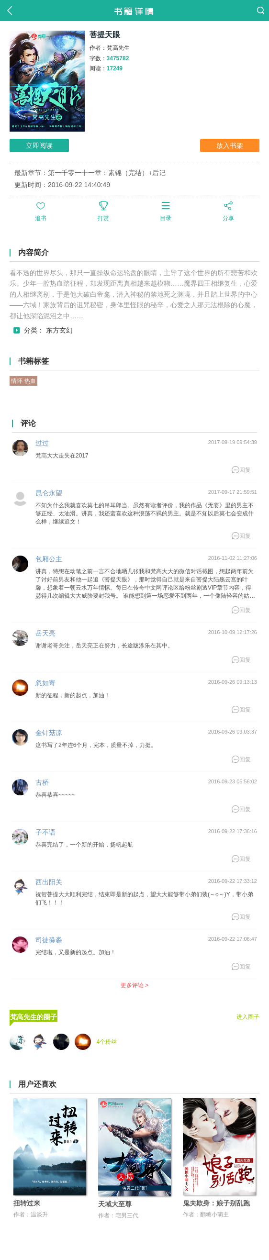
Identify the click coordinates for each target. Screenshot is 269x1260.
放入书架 (229, 145)
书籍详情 (134, 10)
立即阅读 (39, 145)
